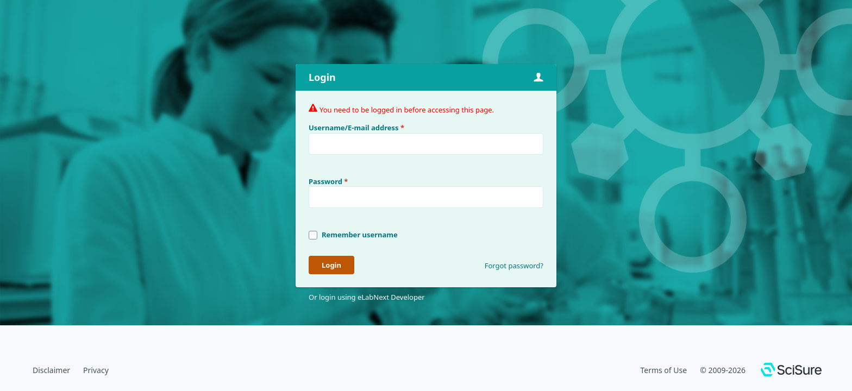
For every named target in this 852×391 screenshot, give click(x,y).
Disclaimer (51, 370)
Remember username (360, 234)
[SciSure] (791, 371)
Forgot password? (514, 265)
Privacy (96, 370)
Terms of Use (663, 370)
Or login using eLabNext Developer (367, 297)
